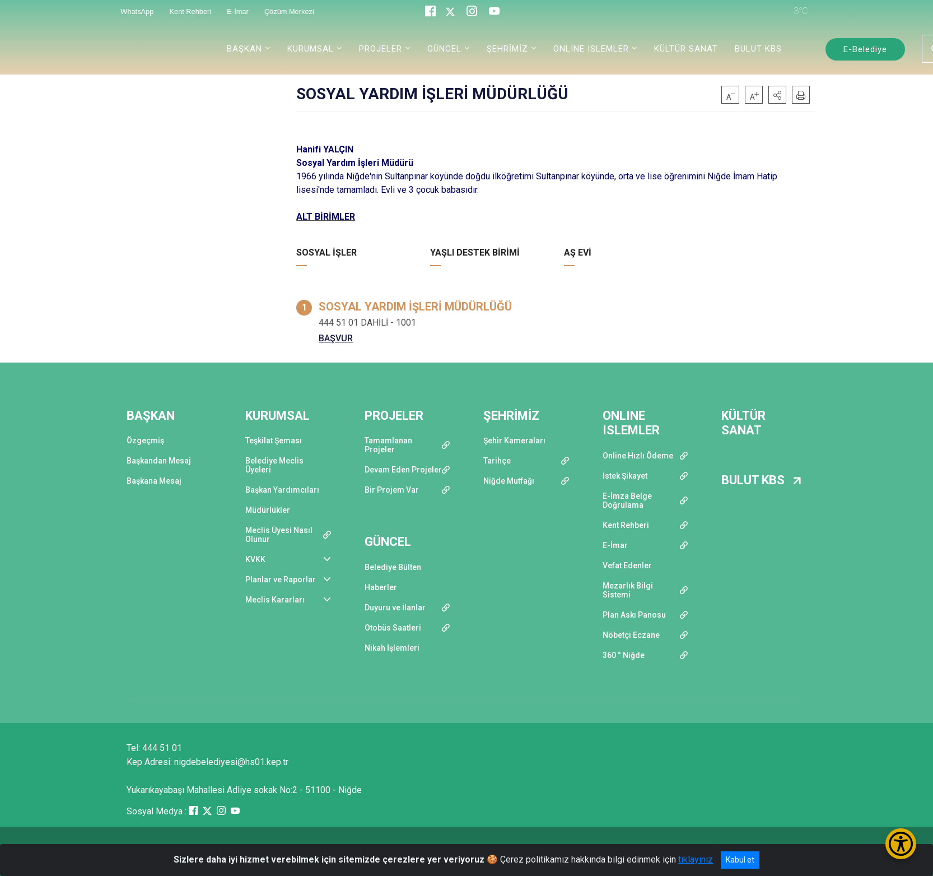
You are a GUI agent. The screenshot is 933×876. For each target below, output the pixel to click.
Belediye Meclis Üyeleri (274, 465)
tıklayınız (695, 859)
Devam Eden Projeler (403, 469)
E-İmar (615, 545)
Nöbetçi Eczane (631, 635)
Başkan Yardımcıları (282, 489)
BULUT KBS (758, 49)
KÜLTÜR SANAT (686, 49)
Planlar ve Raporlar (280, 579)
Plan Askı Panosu (634, 614)
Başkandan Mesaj (159, 460)
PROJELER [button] (380, 49)
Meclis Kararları (275, 599)
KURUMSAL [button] (310, 49)
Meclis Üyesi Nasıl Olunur (278, 535)
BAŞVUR (336, 338)
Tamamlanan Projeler (388, 445)
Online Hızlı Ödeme (638, 455)
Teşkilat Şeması (273, 440)
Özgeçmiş (145, 440)
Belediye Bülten (393, 567)
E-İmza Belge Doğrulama (627, 500)
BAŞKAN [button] (244, 49)
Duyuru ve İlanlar (395, 607)
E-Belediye (865, 49)
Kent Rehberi (626, 525)
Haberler (381, 587)
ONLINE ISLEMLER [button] (591, 49)
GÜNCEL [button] (444, 49)
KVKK (255, 559)
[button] (777, 95)
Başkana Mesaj (154, 480)
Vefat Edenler (627, 565)
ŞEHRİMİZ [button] (507, 49)
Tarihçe (497, 460)
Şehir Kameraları (514, 440)
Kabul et (740, 859)
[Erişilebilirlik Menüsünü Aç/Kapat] (900, 843)
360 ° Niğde (624, 655)
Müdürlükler (267, 510)
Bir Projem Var (392, 489)
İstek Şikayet (625, 475)
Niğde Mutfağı (508, 480)
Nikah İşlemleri (392, 647)
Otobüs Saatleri (393, 627)
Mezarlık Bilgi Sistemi (628, 590)
